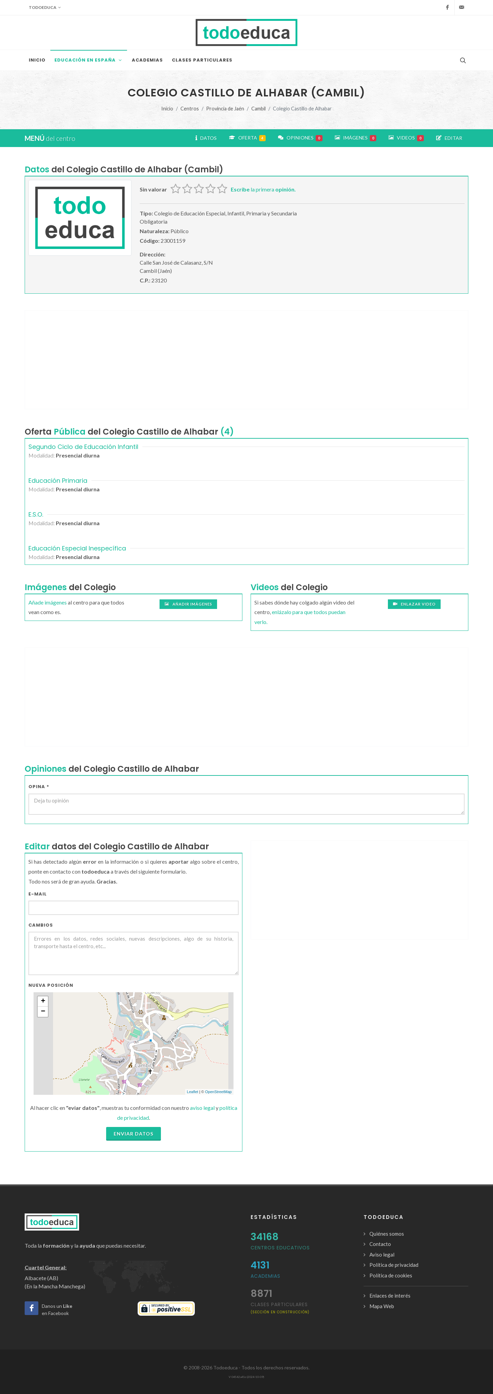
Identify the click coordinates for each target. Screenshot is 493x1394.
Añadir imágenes (188, 604)
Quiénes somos (386, 1234)
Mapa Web (381, 1306)
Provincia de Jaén (225, 108)
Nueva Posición (50, 985)
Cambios (40, 925)
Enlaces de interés (389, 1295)
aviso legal (202, 1107)
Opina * (38, 786)
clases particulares (280, 1307)
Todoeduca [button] (45, 7)
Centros (189, 108)
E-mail (37, 894)
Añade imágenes (47, 602)
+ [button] (43, 1001)
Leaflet (192, 1092)
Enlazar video (414, 604)
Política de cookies (390, 1275)
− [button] (43, 1012)
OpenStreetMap (218, 1092)
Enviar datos (133, 1134)
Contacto (380, 1244)
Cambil (258, 108)
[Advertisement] (246, 360)
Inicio (167, 108)
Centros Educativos (280, 1247)
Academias (265, 1276)
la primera (263, 189)
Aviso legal (381, 1254)
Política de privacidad (393, 1265)
